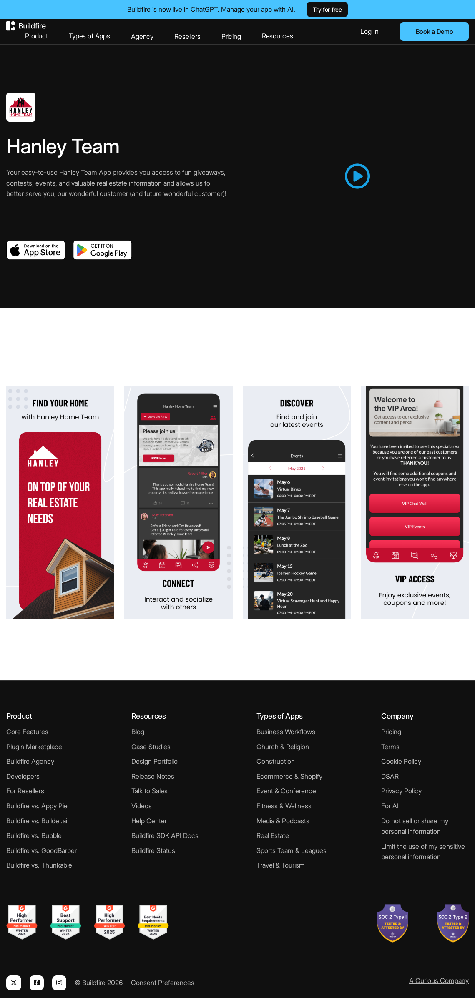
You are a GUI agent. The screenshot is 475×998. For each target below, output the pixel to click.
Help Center (149, 821)
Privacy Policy (401, 791)
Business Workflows (285, 731)
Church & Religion (282, 746)
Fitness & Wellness (284, 806)
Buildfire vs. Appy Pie (37, 806)
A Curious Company (439, 980)
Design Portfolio (154, 761)
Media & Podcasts (282, 821)
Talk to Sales (149, 791)
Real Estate (272, 835)
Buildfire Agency (30, 761)
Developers (23, 776)
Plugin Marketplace (34, 746)
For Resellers (25, 791)
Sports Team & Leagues (291, 850)
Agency (142, 36)
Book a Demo (434, 31)
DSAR (390, 776)
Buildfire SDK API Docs (165, 835)
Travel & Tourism (280, 865)
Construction (275, 761)
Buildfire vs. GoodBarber (41, 850)
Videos (141, 806)
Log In (369, 31)
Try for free (327, 9)
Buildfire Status (153, 850)
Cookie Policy (401, 761)
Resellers (187, 36)
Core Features (27, 731)
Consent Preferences (162, 982)
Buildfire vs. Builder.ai (36, 821)
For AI (390, 806)
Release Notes (152, 776)
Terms (390, 746)
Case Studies (151, 746)
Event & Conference (286, 791)
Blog (137, 731)
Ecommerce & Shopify (289, 776)
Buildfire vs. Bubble (34, 835)
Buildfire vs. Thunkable (39, 865)
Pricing (231, 36)
